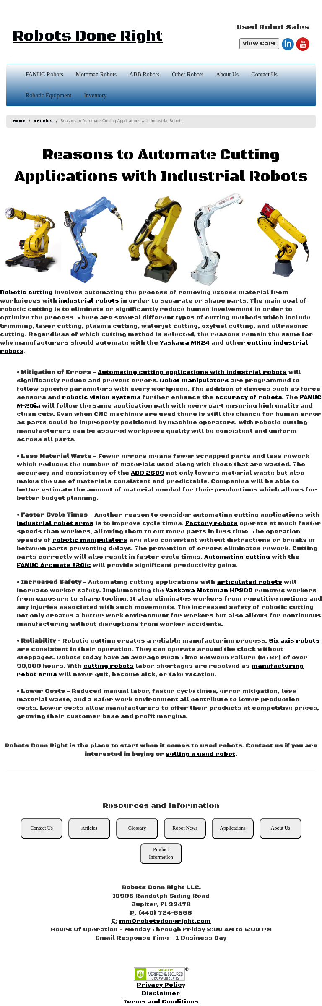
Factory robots (211, 523)
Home (19, 121)
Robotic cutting (26, 292)
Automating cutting (237, 557)
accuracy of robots (248, 397)
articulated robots (249, 582)
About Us (227, 74)
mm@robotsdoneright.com (165, 921)
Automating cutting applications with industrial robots (192, 372)
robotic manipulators (89, 540)
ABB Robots (144, 74)
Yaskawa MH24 (185, 343)
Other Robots (187, 74)
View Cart (259, 43)
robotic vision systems (101, 397)
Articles (43, 121)
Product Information (161, 853)
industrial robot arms (55, 523)
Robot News (184, 828)
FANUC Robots (44, 74)
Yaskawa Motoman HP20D (209, 590)
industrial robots (89, 301)
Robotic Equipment (48, 95)
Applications (232, 828)
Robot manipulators (194, 380)
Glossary (137, 828)
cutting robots (108, 666)
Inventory (95, 95)
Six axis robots (294, 641)
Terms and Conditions (161, 1002)
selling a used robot (200, 754)
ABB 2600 (147, 473)
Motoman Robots (96, 74)
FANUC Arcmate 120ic (54, 565)
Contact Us (264, 74)
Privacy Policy (161, 985)
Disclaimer (161, 993)
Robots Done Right (88, 36)
